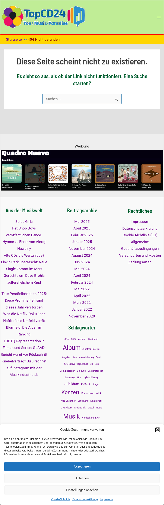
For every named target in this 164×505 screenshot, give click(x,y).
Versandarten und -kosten (140, 255)
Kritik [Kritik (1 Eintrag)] (98, 393)
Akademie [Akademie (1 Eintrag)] (93, 339)
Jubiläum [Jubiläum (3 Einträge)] (71, 384)
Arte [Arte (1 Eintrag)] (75, 357)
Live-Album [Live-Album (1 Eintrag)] (66, 407)
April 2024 (81, 275)
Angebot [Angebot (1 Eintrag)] (66, 357)
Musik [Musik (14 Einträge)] (71, 416)
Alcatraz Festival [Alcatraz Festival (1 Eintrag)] (91, 349)
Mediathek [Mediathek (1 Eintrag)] (80, 407)
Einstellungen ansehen (82, 490)
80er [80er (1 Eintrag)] (66, 339)
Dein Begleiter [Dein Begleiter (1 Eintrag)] (67, 370)
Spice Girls (24, 221)
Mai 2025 (82, 221)
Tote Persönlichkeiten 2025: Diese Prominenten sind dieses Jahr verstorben (24, 300)
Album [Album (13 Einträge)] (72, 347)
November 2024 (82, 248)
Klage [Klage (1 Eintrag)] (95, 384)
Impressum (106, 499)
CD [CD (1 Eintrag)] (91, 364)
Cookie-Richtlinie (60, 499)
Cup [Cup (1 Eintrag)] (97, 364)
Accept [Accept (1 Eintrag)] (82, 339)
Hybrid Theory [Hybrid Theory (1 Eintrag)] (90, 377)
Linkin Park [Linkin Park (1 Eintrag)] (96, 400)
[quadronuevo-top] (82, 170)
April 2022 (81, 296)
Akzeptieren (82, 466)
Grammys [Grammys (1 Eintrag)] (70, 377)
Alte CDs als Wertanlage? (24, 255)
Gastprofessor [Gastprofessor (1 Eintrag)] (95, 370)
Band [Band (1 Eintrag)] (98, 357)
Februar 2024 (82, 282)
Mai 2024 (82, 269)
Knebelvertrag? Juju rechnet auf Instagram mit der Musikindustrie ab (24, 368)
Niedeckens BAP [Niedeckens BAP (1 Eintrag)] (91, 417)
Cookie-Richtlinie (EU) (140, 235)
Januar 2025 (82, 242)
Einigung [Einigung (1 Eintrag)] (81, 370)
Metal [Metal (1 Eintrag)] (91, 407)
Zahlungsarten (139, 262)
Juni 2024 (82, 262)
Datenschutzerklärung (85, 499)
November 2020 (82, 316)
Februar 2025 (82, 235)
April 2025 (81, 228)
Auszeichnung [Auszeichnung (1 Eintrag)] (86, 357)
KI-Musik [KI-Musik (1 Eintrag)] (86, 384)
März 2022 (82, 302)
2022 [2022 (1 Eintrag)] (73, 339)
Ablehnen (82, 478)
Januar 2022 (82, 309)
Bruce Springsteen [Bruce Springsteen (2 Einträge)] (76, 364)
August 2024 (82, 255)
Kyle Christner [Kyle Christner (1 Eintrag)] (68, 400)
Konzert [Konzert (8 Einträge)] (70, 392)
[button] (157, 430)
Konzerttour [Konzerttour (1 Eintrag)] (87, 393)
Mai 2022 (82, 289)
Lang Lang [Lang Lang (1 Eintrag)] (83, 400)
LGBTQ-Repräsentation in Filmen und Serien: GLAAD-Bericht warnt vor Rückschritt (24, 348)
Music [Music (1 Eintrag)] (99, 407)
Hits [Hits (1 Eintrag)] (79, 377)
